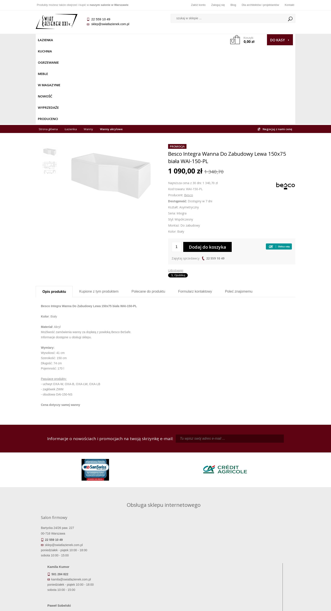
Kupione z (98, 212)
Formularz (195, 212)
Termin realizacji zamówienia (68, 552)
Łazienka (45, 40)
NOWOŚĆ (154, 40)
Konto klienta (198, 570)
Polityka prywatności (133, 570)
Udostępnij (175, 192)
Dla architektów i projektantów (260, 4)
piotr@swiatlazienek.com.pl (236, 455)
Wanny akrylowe (111, 50)
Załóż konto (198, 4)
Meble (109, 40)
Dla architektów (262, 564)
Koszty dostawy (68, 564)
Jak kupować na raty (133, 564)
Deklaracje (68, 582)
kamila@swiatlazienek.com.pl (135, 455)
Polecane (148, 212)
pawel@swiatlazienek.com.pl (135, 493)
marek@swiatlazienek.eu (235, 477)
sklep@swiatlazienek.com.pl (110, 24)
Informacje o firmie (262, 558)
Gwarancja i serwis (68, 570)
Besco (188, 116)
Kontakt (289, 4)
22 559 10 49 (215, 179)
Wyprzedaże (176, 40)
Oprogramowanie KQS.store (276, 605)
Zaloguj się (218, 4)
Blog (233, 4)
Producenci (203, 40)
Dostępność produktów (68, 558)
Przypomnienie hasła (198, 564)
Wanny (88, 50)
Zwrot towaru (68, 576)
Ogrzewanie (87, 40)
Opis (54, 213)
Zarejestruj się (197, 558)
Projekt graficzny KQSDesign (233, 605)
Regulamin (133, 552)
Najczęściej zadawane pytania (133, 558)
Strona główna (48, 50)
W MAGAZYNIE (130, 40)
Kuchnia (65, 40)
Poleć (238, 212)
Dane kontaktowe (263, 552)
